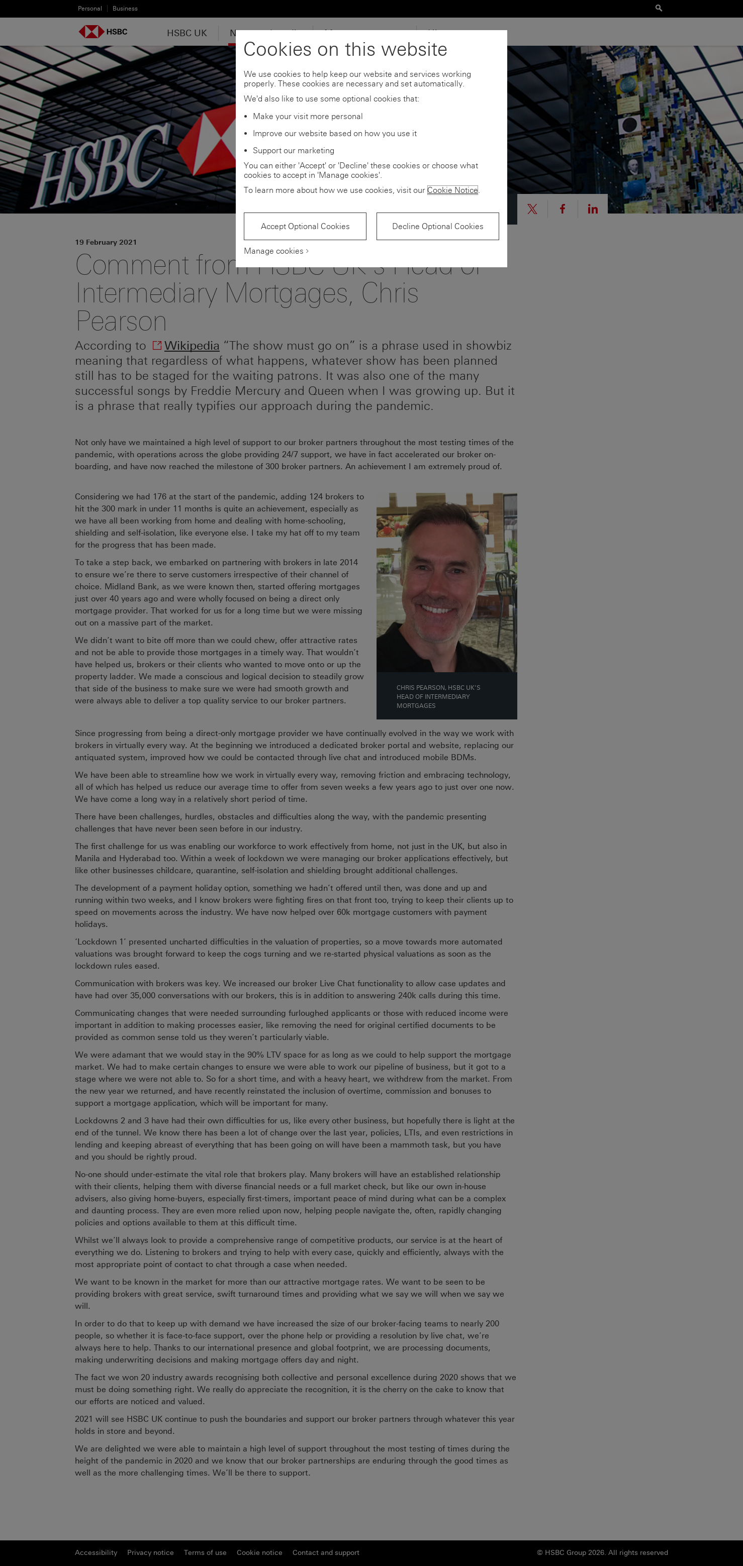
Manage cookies (274, 251)
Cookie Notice (452, 190)
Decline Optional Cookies (438, 226)
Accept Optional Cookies (305, 226)
